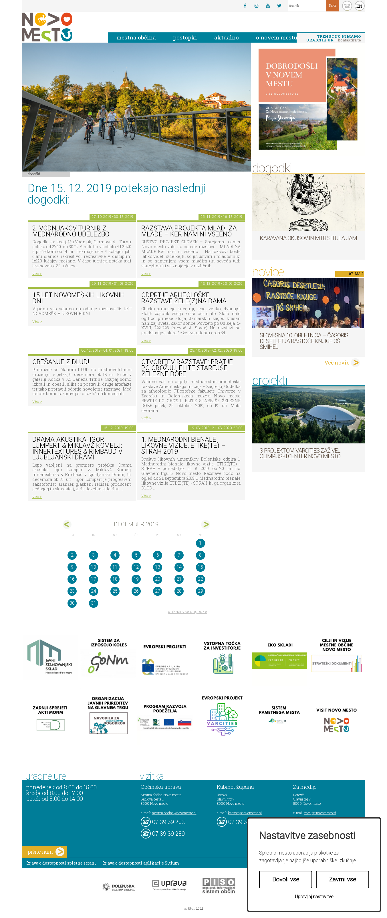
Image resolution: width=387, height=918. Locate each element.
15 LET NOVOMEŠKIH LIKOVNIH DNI (78, 298)
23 (72, 591)
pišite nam (46, 851)
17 (93, 579)
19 (136, 579)
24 (93, 591)
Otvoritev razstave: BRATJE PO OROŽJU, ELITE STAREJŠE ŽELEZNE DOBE (187, 368)
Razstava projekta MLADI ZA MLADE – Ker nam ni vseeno (189, 231)
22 (200, 579)
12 (136, 567)
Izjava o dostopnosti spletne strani (61, 863)
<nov (67, 524)
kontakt (347, 6)
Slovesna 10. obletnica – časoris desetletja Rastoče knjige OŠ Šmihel (304, 341)
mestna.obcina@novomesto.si (174, 813)
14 (179, 567)
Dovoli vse (285, 879)
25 (115, 591)
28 (179, 591)
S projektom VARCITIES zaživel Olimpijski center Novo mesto (300, 453)
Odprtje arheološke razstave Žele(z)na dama (184, 298)
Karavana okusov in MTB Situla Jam (308, 238)
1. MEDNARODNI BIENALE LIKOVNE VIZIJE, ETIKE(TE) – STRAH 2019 (183, 445)
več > (37, 273)
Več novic (337, 362)
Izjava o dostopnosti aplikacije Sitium (140, 863)
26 (136, 591)
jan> (205, 524)
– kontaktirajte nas (333, 38)
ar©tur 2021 (193, 908)
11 (115, 567)
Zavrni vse (342, 879)
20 (157, 579)
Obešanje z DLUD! (60, 362)
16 (72, 579)
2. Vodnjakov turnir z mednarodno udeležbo (70, 231)
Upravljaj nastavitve (314, 896)
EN (359, 6)
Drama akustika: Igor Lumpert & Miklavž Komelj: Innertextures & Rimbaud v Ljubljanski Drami (77, 448)
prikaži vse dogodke (187, 611)
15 (200, 567)
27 (157, 591)
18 (115, 579)
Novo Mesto (60, 27)
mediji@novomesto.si (320, 813)
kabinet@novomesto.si (245, 813)
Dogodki (34, 173)
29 (200, 591)
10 (93, 567)
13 (157, 567)
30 (72, 603)
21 (179, 579)
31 (93, 603)
